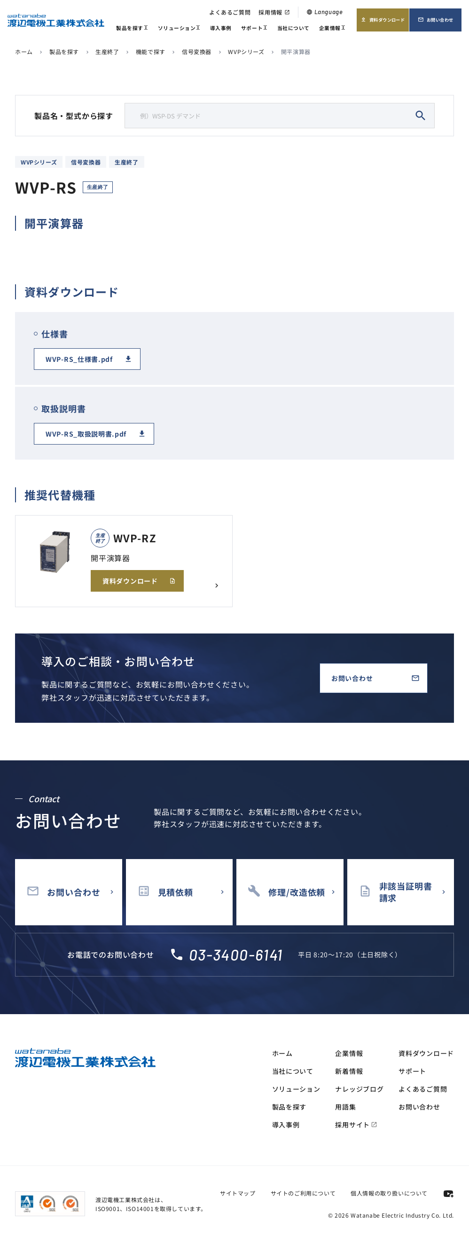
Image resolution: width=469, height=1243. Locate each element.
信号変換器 (196, 51)
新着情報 (349, 1071)
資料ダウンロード (382, 22)
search (420, 115)
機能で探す (150, 51)
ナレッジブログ (359, 1089)
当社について (293, 27)
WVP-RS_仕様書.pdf (79, 359)
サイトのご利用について (303, 1193)
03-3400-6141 (236, 954)
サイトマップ (238, 1193)
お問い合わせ (439, 22)
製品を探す (132, 29)
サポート (254, 29)
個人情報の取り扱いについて (389, 1193)
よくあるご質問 (229, 12)
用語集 (345, 1106)
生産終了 (107, 51)
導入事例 (221, 27)
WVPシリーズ (246, 51)
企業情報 (332, 29)
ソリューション (179, 29)
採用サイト (356, 1124)
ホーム (24, 51)
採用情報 (273, 12)
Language (324, 12)
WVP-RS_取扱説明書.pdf (86, 433)
